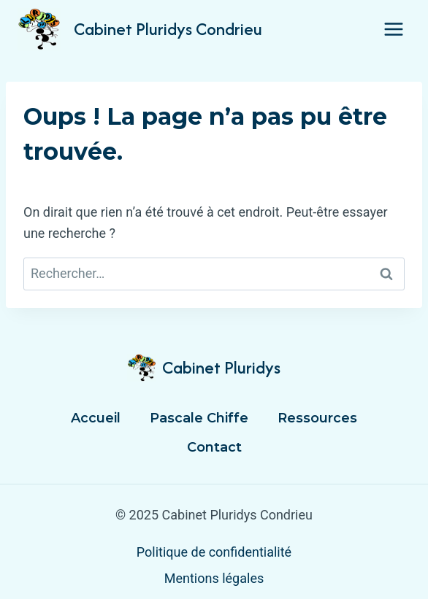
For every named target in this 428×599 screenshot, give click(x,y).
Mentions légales (214, 578)
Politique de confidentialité (214, 552)
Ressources (317, 418)
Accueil (96, 418)
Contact (214, 447)
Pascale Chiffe (199, 418)
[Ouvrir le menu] (393, 29)
